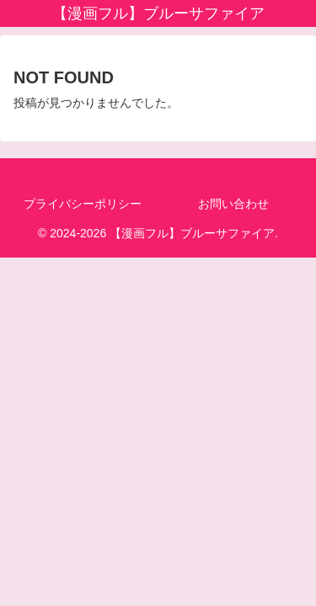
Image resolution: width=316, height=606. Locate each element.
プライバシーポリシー (83, 203)
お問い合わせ (233, 203)
